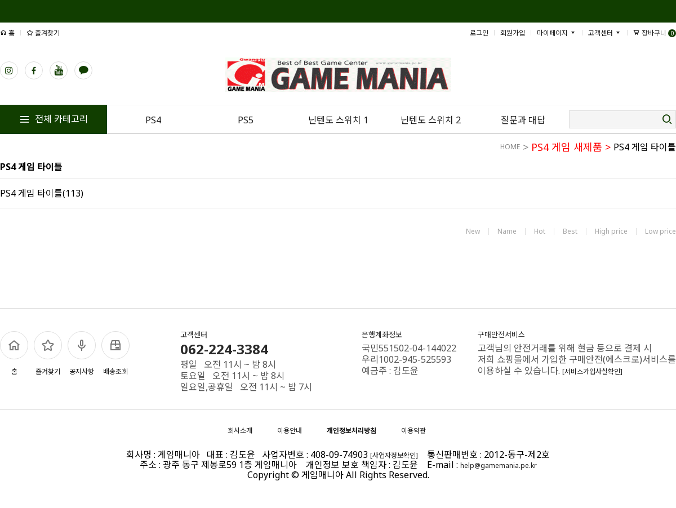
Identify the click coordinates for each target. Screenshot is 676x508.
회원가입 (512, 33)
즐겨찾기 (43, 33)
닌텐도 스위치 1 (338, 120)
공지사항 (82, 353)
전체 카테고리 (53, 119)
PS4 (153, 120)
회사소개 (240, 430)
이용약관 (413, 430)
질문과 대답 (523, 120)
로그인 (479, 33)
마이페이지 (556, 33)
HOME (510, 146)
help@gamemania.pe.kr (498, 465)
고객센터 (604, 33)
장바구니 (654, 33)
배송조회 (115, 353)
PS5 (246, 120)
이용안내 (289, 430)
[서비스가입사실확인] (592, 371)
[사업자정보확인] (394, 455)
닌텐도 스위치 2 (431, 120)
